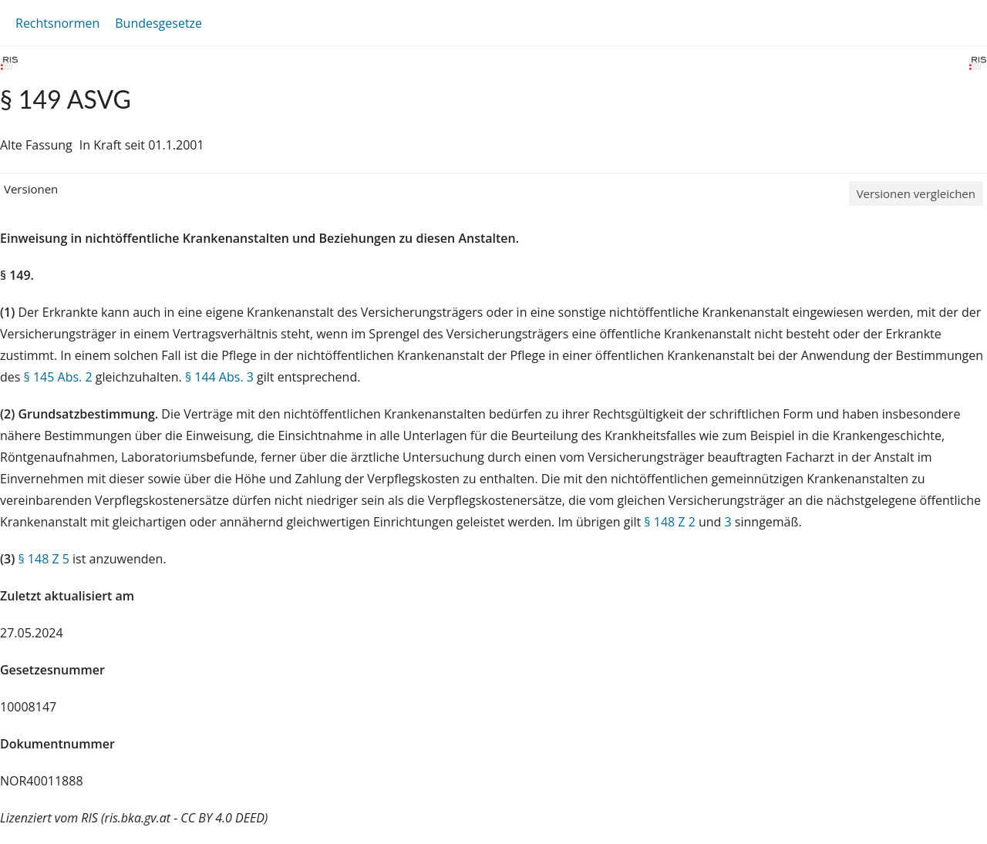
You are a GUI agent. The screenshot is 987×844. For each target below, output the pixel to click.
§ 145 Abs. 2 (58, 376)
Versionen (31, 189)
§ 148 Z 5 (43, 558)
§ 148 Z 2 (669, 521)
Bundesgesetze (158, 23)
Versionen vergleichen (916, 193)
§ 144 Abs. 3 (219, 376)
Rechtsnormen (57, 23)
